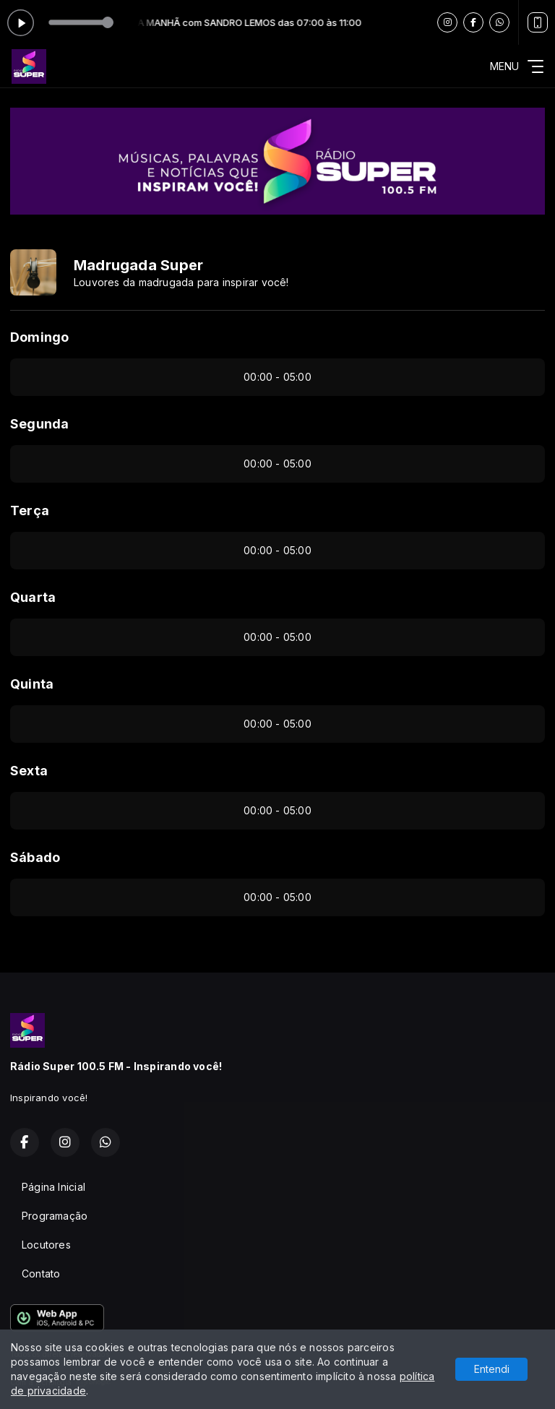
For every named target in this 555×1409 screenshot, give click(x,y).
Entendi (491, 1369)
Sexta (29, 770)
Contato (41, 1273)
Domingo (39, 337)
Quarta (33, 597)
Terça (29, 510)
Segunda (39, 423)
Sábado (35, 857)
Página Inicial (53, 1187)
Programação (54, 1216)
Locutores (46, 1244)
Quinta (31, 683)
